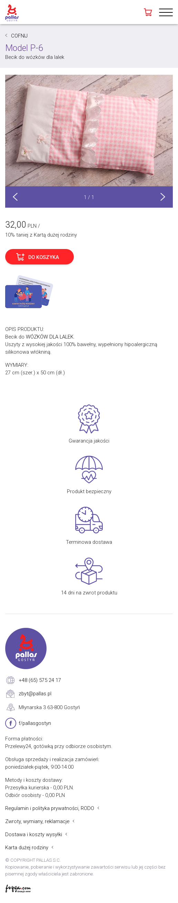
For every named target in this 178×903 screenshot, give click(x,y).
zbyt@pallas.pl (35, 694)
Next (162, 197)
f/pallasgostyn (35, 723)
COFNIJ (19, 36)
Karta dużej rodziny (26, 847)
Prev (15, 197)
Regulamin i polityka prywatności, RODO (49, 808)
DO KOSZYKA (43, 257)
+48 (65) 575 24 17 (40, 680)
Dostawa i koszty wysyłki (33, 834)
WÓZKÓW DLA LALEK (49, 337)
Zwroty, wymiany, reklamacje (37, 821)
